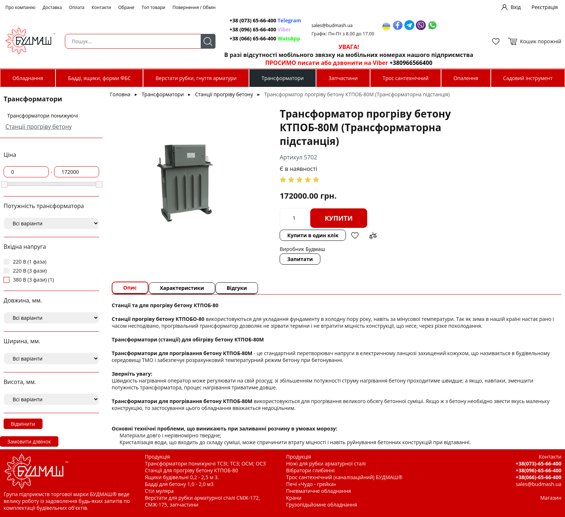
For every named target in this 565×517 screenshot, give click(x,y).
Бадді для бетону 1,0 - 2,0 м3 (179, 482)
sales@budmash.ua (330, 25)
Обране (126, 7)
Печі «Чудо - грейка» (311, 482)
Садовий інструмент (527, 78)
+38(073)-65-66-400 (538, 462)
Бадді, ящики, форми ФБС (99, 78)
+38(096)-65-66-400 (538, 468)
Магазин (550, 496)
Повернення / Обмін (194, 7)
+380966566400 (408, 63)
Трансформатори (283, 78)
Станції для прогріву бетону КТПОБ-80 (191, 468)
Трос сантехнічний (406, 78)
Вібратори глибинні (310, 468)
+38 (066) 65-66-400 (262, 38)
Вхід (516, 7)
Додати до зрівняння (445, 218)
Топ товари (153, 7)
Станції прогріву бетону (38, 127)
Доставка (52, 7)
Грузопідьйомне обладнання (321, 503)
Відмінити (23, 423)
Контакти (101, 7)
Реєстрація (544, 7)
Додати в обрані (427, 218)
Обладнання (27, 78)
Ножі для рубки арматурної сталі (326, 462)
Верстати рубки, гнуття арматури (196, 78)
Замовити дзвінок (29, 441)
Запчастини (343, 78)
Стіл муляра (159, 489)
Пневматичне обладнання (318, 489)
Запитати (283, 244)
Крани (294, 496)
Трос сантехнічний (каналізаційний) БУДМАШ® (344, 475)
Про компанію (20, 7)
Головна (120, 94)
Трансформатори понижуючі (42, 115)
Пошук (205, 41)
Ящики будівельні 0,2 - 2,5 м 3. (182, 475)
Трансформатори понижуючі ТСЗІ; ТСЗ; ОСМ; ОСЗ (205, 462)
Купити (322, 218)
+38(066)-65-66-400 (538, 475)
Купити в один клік (385, 218)
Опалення (465, 78)
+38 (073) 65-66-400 (263, 20)
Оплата (77, 7)
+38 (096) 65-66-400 (258, 29)
